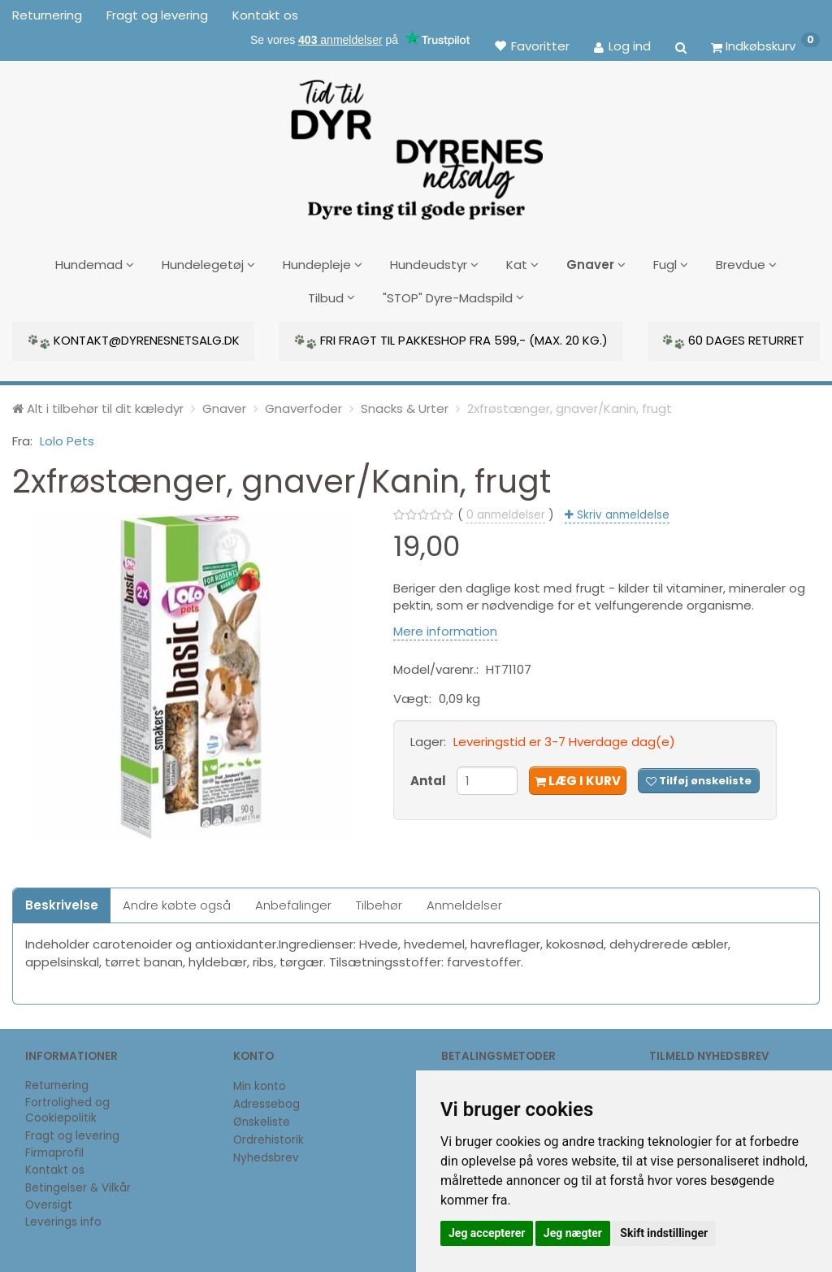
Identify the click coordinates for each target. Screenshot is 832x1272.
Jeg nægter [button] (573, 1232)
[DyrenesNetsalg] (415, 143)
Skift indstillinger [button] (664, 1232)
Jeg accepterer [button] (486, 1232)
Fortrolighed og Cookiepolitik (67, 1107)
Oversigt (48, 1201)
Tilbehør (379, 901)
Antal (429, 777)
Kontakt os (265, 15)
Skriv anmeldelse (622, 511)
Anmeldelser (464, 901)
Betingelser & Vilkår (78, 1184)
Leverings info (63, 1219)
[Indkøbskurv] (765, 45)
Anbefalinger (293, 901)
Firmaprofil (54, 1150)
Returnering (47, 15)
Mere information (445, 627)
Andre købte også (177, 901)
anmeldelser (505, 511)
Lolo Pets (67, 438)
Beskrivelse (61, 901)
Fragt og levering (157, 15)
